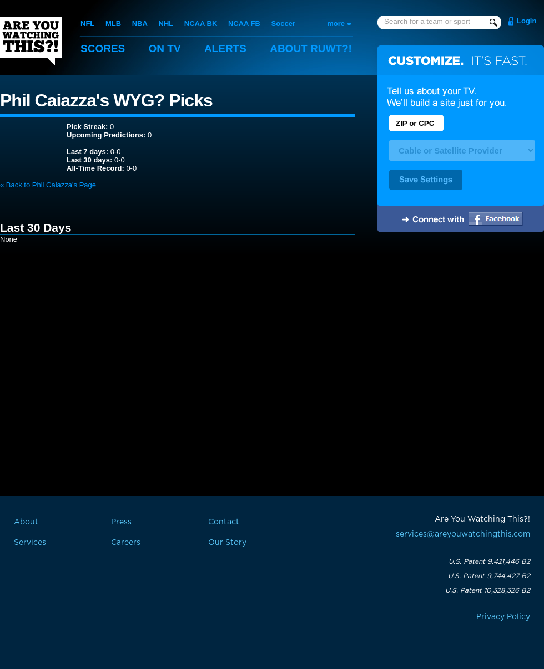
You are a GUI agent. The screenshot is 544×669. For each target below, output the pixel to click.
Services (30, 543)
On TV (165, 48)
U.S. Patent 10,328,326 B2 (487, 590)
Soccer (283, 23)
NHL (166, 23)
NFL (87, 23)
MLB (113, 23)
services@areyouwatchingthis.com (463, 534)
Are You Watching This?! (31, 41)
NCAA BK (200, 23)
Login (526, 21)
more (336, 23)
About (311, 48)
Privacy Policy (503, 617)
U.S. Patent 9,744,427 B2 (489, 576)
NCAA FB (244, 23)
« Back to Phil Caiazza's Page (48, 185)
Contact (223, 522)
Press (121, 522)
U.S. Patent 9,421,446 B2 (489, 561)
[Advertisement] (460, 323)
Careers (125, 543)
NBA (140, 23)
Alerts (225, 48)
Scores (102, 48)
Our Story (227, 543)
